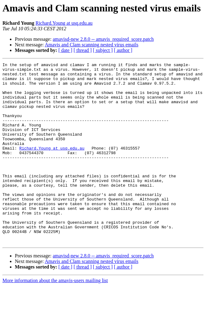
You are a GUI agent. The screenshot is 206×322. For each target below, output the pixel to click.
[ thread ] (83, 50)
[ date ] (65, 50)
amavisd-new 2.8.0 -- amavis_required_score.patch (103, 39)
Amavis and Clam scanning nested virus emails (91, 44)
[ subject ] (103, 50)
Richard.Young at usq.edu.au (64, 23)
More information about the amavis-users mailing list (55, 316)
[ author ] (123, 50)
